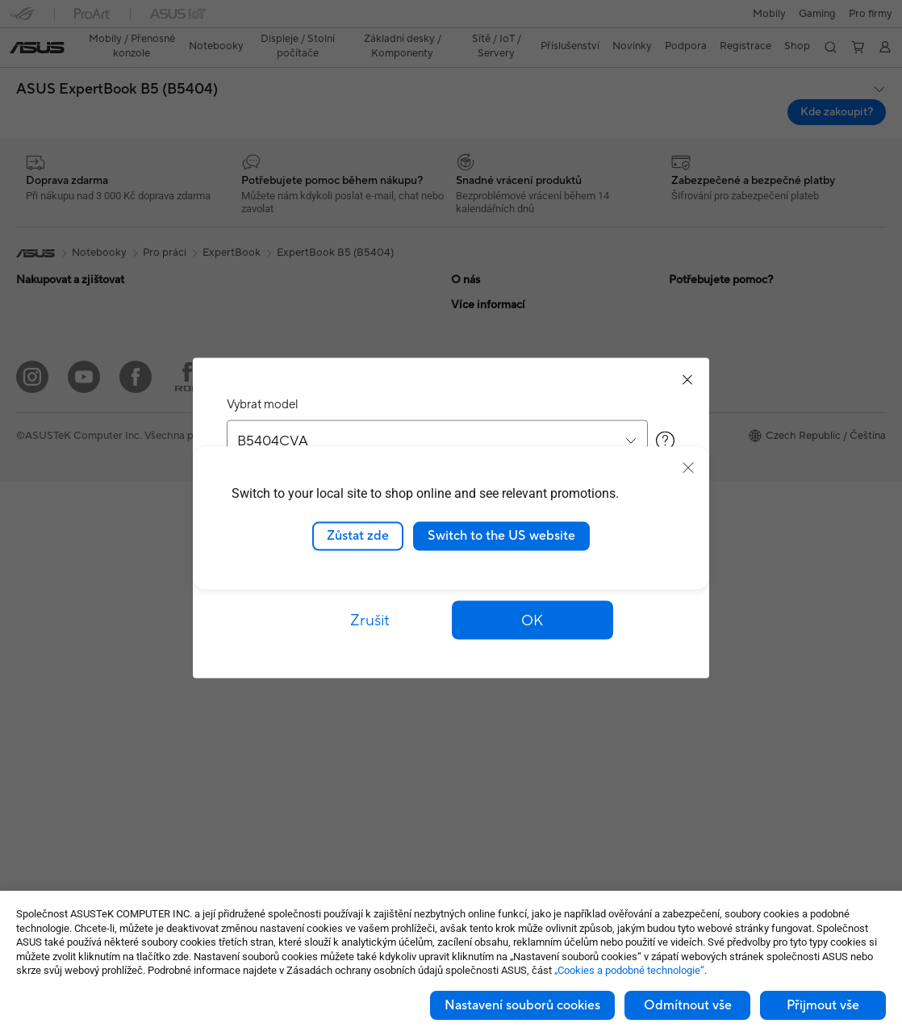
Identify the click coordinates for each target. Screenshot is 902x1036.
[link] (451, 20)
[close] (688, 468)
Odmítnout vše (688, 1005)
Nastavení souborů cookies (522, 1005)
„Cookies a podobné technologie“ (629, 970)
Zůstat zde (358, 536)
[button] (22, 19)
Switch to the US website (501, 536)
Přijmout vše (823, 1005)
